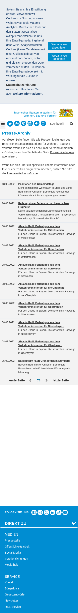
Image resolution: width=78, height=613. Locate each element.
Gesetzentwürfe (14, 476)
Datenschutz (35, 592)
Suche (9, 506)
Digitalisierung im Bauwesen (22, 554)
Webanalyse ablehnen (59, 57)
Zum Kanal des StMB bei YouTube (65, 395)
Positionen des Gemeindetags (36, 184)
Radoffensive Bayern (18, 560)
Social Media (13, 435)
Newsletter (11, 483)
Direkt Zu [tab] (15, 406)
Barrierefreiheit (14, 525)
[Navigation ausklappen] (2, 125)
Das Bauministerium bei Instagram (40, 395)
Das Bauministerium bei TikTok (59, 395)
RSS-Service (13, 489)
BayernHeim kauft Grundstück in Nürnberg (44, 360)
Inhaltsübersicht (14, 518)
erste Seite (17, 380)
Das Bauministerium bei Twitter (46, 395)
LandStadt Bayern (16, 548)
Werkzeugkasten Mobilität (21, 573)
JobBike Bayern (14, 566)
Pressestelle (12, 423)
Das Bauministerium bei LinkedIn (52, 395)
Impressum (14, 592)
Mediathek (11, 447)
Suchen (71, 124)
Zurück (30, 380)
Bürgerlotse (12, 470)
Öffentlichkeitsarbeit (17, 429)
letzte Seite (61, 380)
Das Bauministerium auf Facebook (34, 395)
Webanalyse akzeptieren (59, 46)
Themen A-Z (12, 512)
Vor (46, 380)
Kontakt (9, 464)
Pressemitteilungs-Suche (22, 173)
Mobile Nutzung (14, 531)
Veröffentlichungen (16, 441)
